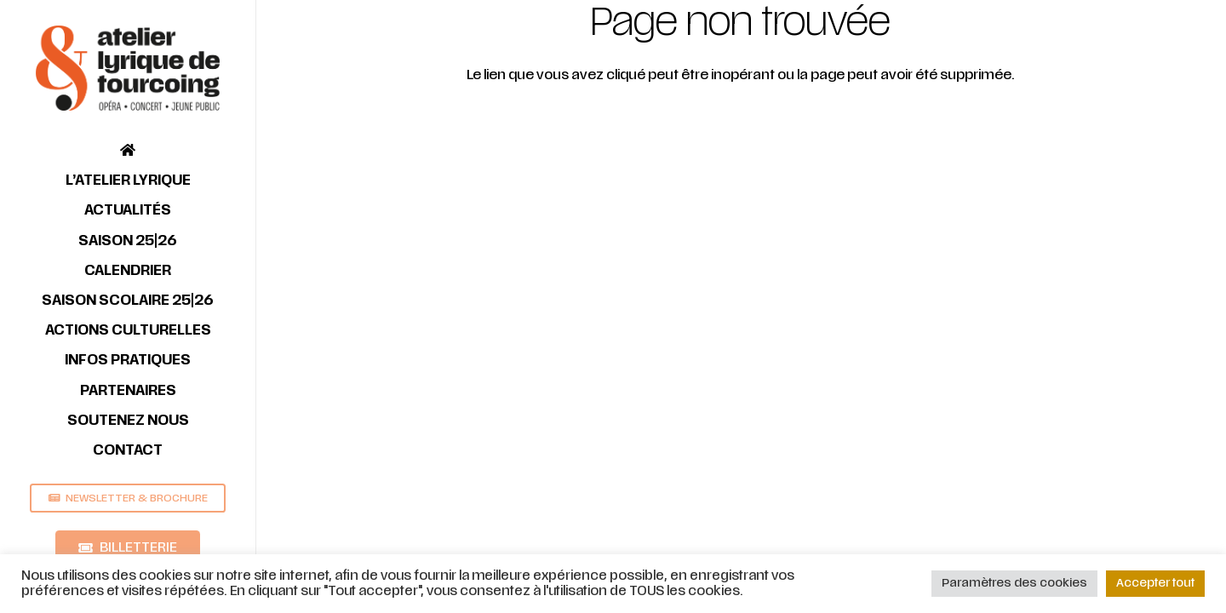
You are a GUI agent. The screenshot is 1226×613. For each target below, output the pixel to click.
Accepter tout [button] (1155, 583)
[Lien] (128, 68)
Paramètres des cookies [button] (1014, 583)
